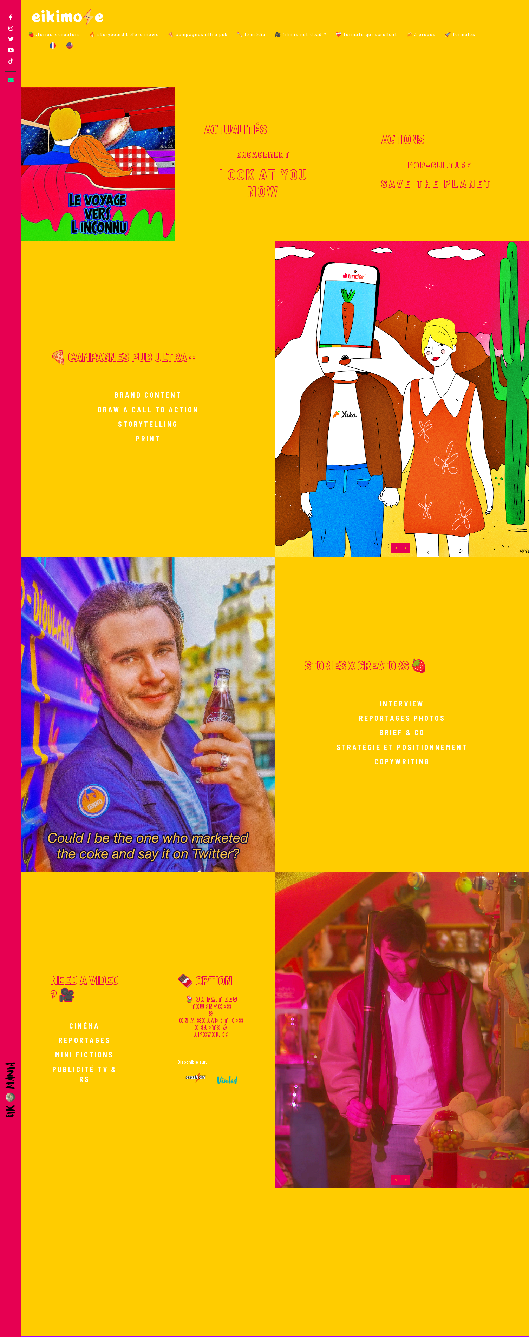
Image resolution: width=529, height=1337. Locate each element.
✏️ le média (251, 34)
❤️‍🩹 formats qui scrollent (366, 34)
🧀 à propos (421, 34)
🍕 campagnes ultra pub (198, 34)
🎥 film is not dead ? (301, 34)
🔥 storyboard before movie (124, 34)
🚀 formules (460, 34)
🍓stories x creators (54, 34)
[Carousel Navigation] (401, 548)
